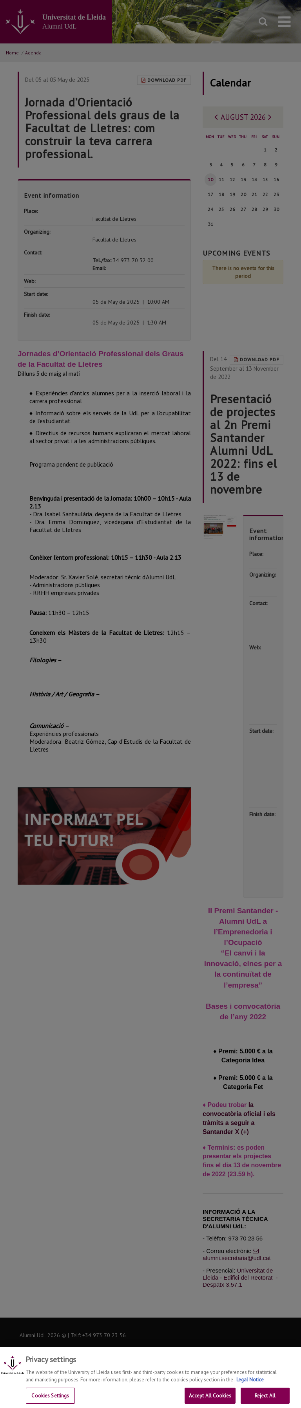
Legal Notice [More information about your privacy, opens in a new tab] (250, 1387)
